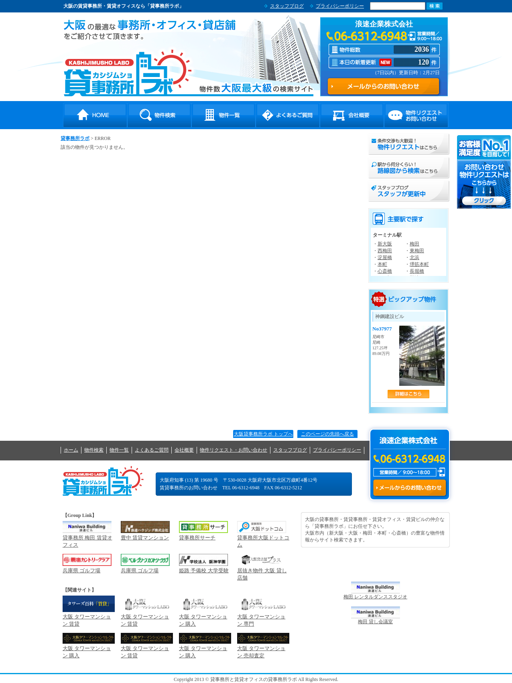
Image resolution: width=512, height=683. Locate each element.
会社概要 (352, 115)
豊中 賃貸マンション (145, 538)
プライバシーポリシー (340, 6)
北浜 (414, 257)
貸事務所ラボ (128, 73)
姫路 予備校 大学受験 (204, 570)
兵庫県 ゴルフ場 (81, 570)
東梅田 (417, 250)
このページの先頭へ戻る (327, 434)
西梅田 (385, 250)
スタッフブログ (287, 6)
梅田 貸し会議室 (375, 621)
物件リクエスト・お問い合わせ (416, 115)
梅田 (414, 244)
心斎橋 (385, 271)
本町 (382, 264)
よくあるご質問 (288, 115)
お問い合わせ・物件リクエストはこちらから (484, 172)
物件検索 (159, 115)
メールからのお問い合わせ (409, 488)
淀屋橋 (385, 257)
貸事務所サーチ (197, 538)
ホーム (71, 450)
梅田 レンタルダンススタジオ (375, 597)
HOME (95, 115)
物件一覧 (223, 115)
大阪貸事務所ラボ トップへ (263, 434)
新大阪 (385, 244)
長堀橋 (417, 271)
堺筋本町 (419, 264)
